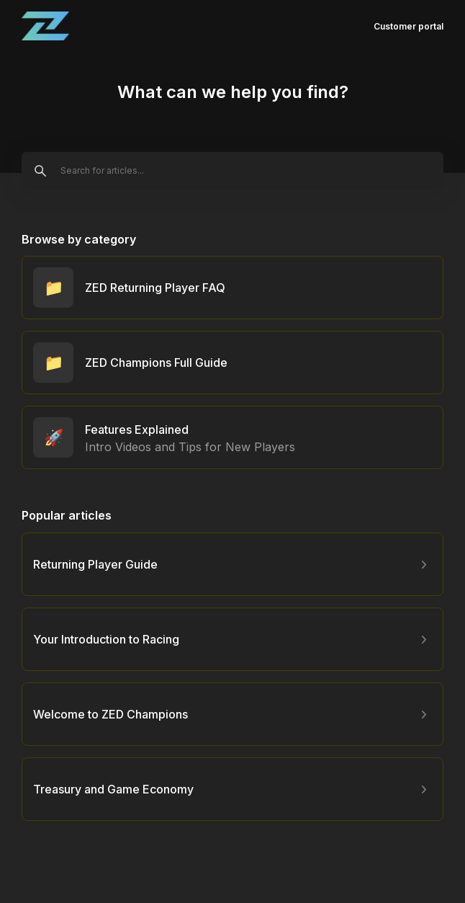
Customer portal (408, 26)
